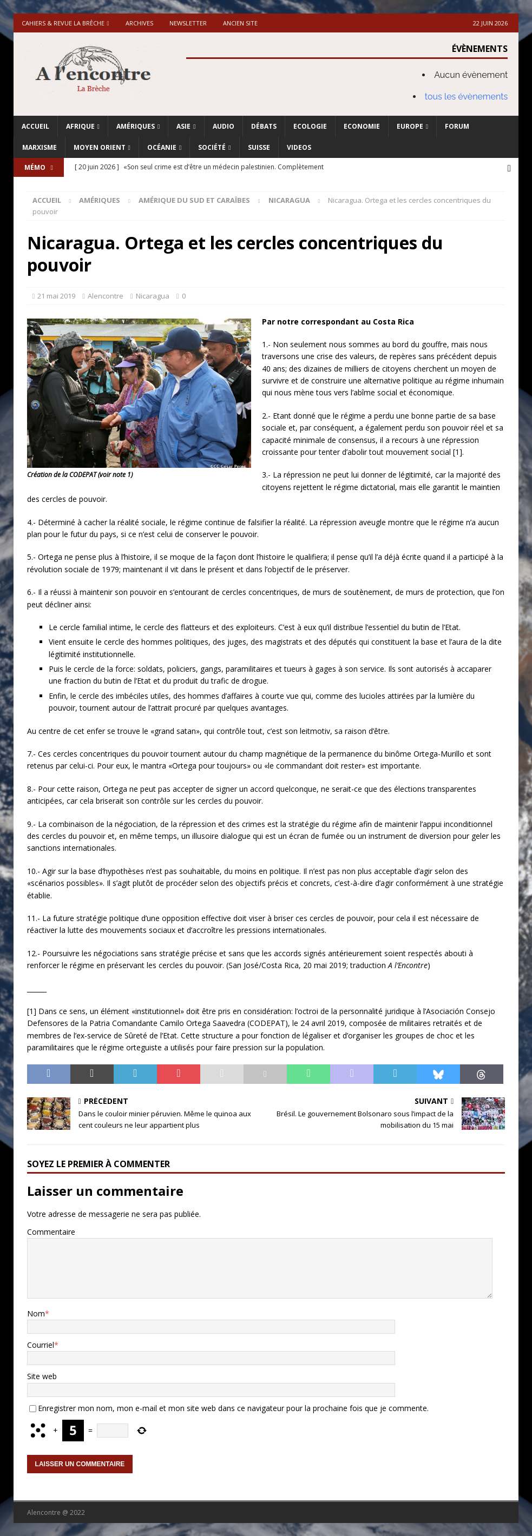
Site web (42, 1376)
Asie (183, 126)
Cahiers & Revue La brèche (63, 23)
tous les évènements (466, 96)
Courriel (40, 1344)
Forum (457, 126)
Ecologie (310, 126)
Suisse (259, 147)
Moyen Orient (100, 147)
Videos (299, 147)
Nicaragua (152, 295)
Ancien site (240, 23)
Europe (410, 126)
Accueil (35, 126)
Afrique (80, 126)
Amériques (135, 126)
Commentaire (51, 1231)
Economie (362, 126)
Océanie (161, 147)
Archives (139, 23)
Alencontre (105, 295)
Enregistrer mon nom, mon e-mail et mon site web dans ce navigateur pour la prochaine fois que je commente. (233, 1407)
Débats (264, 126)
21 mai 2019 (56, 295)
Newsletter (188, 23)
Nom (36, 1312)
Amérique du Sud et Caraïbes (194, 199)
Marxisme (39, 147)
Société (212, 147)
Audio (223, 126)
